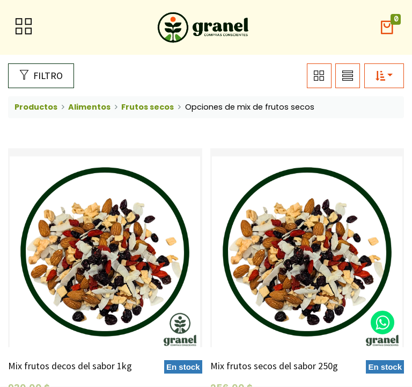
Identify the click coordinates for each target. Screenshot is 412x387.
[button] (386, 27)
